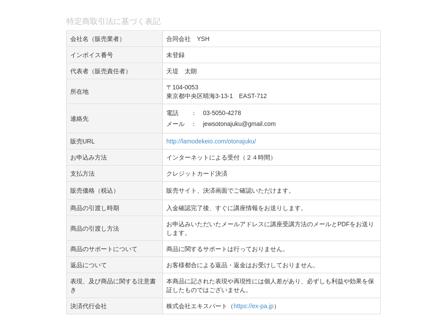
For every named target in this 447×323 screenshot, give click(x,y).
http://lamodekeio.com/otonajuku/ (211, 141)
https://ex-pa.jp (254, 306)
